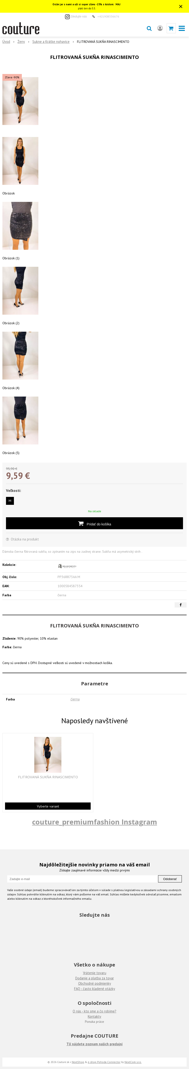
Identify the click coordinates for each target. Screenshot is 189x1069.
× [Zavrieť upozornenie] (181, 6)
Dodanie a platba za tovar (94, 978)
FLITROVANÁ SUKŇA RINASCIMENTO (48, 777)
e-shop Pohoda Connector (104, 1062)
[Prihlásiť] (160, 28)
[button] (149, 28)
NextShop (78, 1062)
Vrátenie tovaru (94, 973)
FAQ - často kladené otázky (94, 988)
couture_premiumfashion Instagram (94, 821)
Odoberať (170, 879)
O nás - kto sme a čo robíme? (94, 1011)
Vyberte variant (48, 806)
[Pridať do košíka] (94, 523)
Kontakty (94, 1016)
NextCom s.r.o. (133, 1062)
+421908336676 (108, 16)
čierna (75, 699)
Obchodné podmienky (94, 983)
